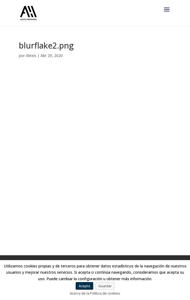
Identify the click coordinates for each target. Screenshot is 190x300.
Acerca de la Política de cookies (95, 293)
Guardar (105, 285)
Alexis (31, 55)
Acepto (84, 285)
